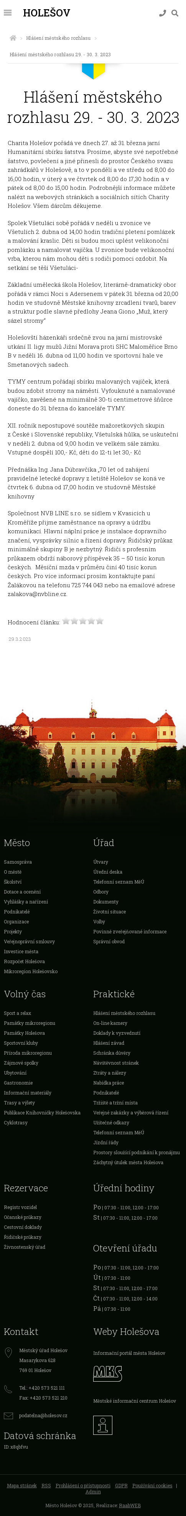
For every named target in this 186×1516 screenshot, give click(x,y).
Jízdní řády (106, 1142)
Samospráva (18, 862)
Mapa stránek (22, 1485)
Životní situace (109, 911)
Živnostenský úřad (24, 1247)
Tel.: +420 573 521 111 (42, 1388)
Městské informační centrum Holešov (134, 1401)
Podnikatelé (17, 911)
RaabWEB (130, 1505)
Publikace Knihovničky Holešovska (42, 1112)
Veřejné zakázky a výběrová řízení (130, 1112)
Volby (99, 921)
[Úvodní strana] (13, 38)
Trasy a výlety (19, 1102)
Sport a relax (17, 1013)
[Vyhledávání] (174, 13)
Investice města (21, 951)
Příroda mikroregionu (28, 1053)
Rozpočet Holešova (24, 961)
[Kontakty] (162, 13)
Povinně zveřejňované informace (129, 931)
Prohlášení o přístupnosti (83, 1485)
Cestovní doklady (23, 1227)
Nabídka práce (108, 1083)
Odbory (101, 892)
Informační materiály (27, 1093)
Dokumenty (106, 901)
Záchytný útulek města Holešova (128, 1162)
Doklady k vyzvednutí (116, 1033)
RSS (46, 1485)
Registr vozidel (20, 1207)
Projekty (13, 931)
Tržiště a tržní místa (115, 1102)
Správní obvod (109, 941)
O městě (12, 872)
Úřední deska (107, 872)
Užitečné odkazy (111, 1122)
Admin (93, 1491)
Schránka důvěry (111, 1053)
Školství (12, 882)
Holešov (47, 12)
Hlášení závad (108, 1043)
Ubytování (15, 1073)
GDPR (121, 1485)
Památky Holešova (24, 1033)
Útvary (100, 862)
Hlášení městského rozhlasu (58, 38)
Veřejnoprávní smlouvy (29, 941)
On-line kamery (110, 1023)
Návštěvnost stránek (116, 1063)
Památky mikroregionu (29, 1023)
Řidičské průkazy (22, 1237)
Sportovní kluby (21, 1043)
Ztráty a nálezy (109, 1073)
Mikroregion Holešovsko (31, 971)
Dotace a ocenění (22, 892)
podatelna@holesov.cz (43, 1415)
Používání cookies (152, 1485)
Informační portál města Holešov (129, 1353)
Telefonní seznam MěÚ (118, 882)
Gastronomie (18, 1083)
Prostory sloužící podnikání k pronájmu (136, 1152)
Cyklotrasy (16, 1122)
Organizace (16, 921)
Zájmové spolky (21, 1063)
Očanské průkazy (22, 1217)
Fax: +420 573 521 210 (43, 1398)
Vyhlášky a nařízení (26, 901)
